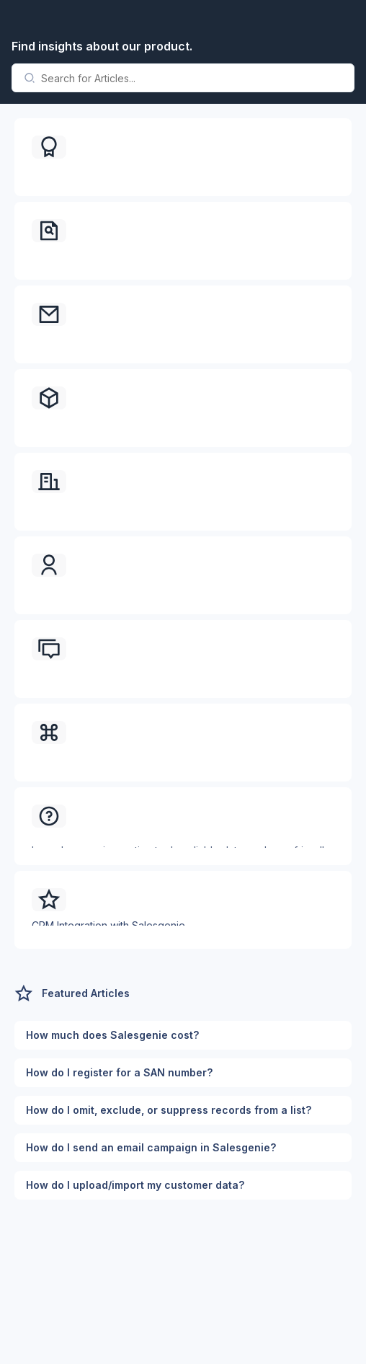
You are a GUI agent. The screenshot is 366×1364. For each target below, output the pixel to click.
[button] (183, 157)
